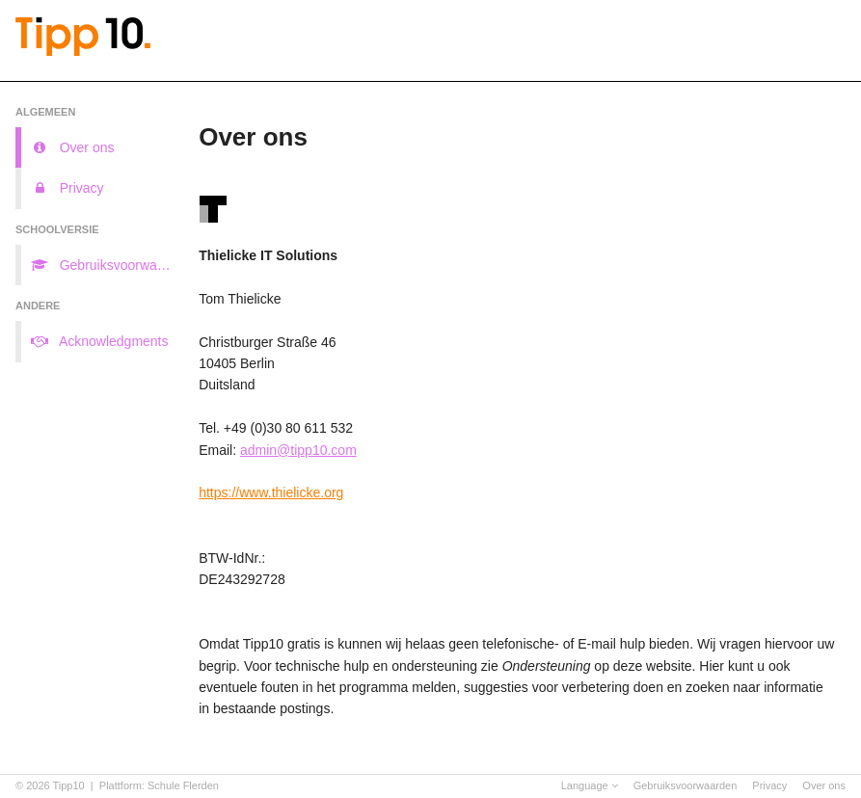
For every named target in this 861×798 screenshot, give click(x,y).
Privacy (769, 785)
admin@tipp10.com (298, 450)
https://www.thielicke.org (271, 492)
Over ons (824, 785)
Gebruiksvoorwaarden (685, 785)
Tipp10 (69, 785)
